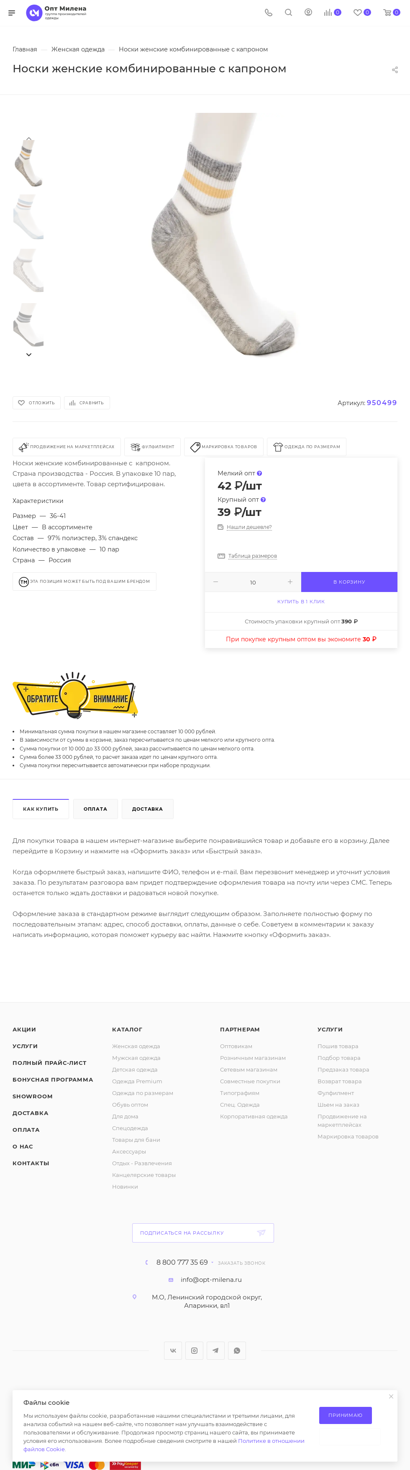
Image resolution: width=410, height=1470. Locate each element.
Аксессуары (129, 1151)
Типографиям (239, 1093)
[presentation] (28, 138)
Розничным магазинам (253, 1057)
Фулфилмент (336, 1093)
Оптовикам (236, 1046)
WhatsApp (237, 1351)
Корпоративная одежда (254, 1116)
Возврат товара (340, 1081)
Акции (24, 1029)
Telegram (216, 1351)
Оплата (96, 809)
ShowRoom (32, 1096)
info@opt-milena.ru (211, 1280)
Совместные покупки (250, 1081)
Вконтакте (173, 1351)
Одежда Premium (137, 1081)
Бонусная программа (53, 1079)
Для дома (125, 1116)
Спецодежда (130, 1128)
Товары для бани (136, 1139)
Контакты (31, 1163)
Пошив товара (338, 1046)
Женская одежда (136, 1046)
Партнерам (240, 1029)
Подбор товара (339, 1057)
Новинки (125, 1186)
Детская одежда (135, 1069)
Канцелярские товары (144, 1174)
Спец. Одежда (240, 1104)
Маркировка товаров (348, 1136)
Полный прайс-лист (50, 1062)
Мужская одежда (136, 1057)
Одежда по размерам (142, 1093)
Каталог (127, 1029)
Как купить (41, 809)
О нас (23, 1146)
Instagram (194, 1351)
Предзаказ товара (343, 1069)
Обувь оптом (130, 1104)
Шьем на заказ (338, 1104)
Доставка (147, 809)
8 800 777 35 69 (182, 1262)
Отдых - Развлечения (142, 1163)
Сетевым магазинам (248, 1069)
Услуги (25, 1046)
